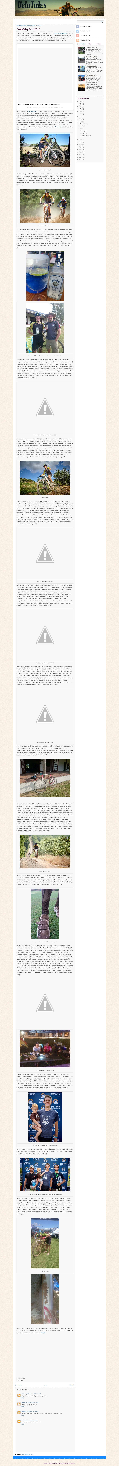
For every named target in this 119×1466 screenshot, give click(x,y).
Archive (98, 44)
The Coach (58, 127)
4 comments (39, 25)
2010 (80, 152)
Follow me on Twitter (77, 31)
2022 (80, 106)
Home (45, 1385)
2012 (80, 147)
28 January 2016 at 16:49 (32, 1402)
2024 (80, 104)
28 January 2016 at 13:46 (34, 1394)
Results (43, 1333)
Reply (22, 1398)
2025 (80, 101)
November (83, 123)
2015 (80, 139)
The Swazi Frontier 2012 (92, 47)
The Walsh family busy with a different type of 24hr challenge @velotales (39, 104)
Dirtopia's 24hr (32, 111)
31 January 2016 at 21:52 (31, 1420)
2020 (80, 111)
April (81, 128)
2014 (80, 142)
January (82, 133)
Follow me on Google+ (77, 35)
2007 (80, 159)
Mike (23, 1420)
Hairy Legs (24, 1394)
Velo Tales (58, 1461)
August (82, 126)
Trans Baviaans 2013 (91, 66)
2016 (80, 121)
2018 (80, 116)
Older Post (72, 1385)
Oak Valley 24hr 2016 (28, 29)
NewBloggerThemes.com (69, 1463)
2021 (80, 109)
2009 (80, 154)
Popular (82, 44)
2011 (80, 149)
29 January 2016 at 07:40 (32, 1411)
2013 (80, 144)
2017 (80, 119)
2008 (80, 157)
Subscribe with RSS (77, 40)
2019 (80, 114)
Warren (24, 1411)
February (82, 131)
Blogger (69, 1461)
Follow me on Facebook (77, 26)
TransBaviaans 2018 (91, 75)
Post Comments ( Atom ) (28, 1454)
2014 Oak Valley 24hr (60, 33)
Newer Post (18, 1385)
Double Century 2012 (91, 57)
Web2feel (51, 1463)
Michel (23, 1402)
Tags (90, 44)
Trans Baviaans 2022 (91, 84)
